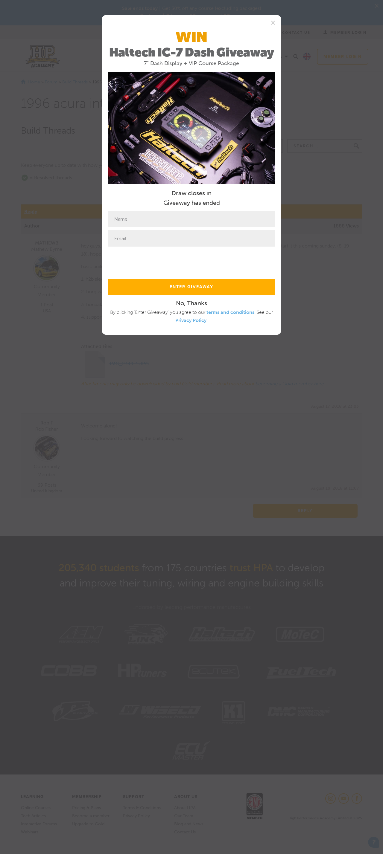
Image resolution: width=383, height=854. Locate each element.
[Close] (273, 22)
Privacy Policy (190, 320)
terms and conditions (230, 312)
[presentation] (153, 261)
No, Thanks (191, 303)
